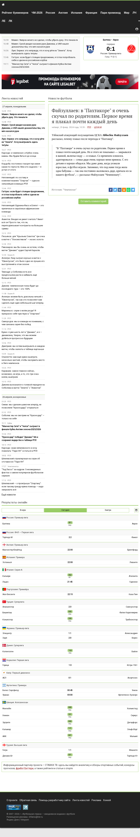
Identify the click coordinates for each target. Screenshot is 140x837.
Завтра (108, 510)
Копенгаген (8, 651)
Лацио (5, 582)
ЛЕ (3, 21)
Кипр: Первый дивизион (18, 673)
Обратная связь (28, 800)
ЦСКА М (98, 127)
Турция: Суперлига (15, 602)
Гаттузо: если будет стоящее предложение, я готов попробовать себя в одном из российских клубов (23, 194)
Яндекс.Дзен (13, 820)
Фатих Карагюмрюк (128, 612)
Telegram (24, 820)
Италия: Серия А (14, 570)
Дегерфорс (132, 722)
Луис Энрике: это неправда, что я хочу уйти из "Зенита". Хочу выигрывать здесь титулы (23, 142)
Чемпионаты (13, 466)
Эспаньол (7, 562)
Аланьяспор (8, 607)
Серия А (10, 255)
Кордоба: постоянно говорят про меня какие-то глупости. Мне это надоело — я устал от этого (21, 166)
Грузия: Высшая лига (16, 745)
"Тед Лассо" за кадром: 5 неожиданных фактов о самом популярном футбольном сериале (22, 472)
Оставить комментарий (93, 201)
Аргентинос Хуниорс (128, 695)
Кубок (9, 423)
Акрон (116, 40)
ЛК (10, 21)
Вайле (135, 651)
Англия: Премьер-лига (17, 545)
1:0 (70, 665)
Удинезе (133, 582)
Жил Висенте (8, 594)
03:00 (69, 695)
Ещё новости (9, 494)
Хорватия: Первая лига (17, 660)
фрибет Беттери (24, 768)
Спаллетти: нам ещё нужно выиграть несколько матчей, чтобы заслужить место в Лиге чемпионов (23, 360)
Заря (4, 638)
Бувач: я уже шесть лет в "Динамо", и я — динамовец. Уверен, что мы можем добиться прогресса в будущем (22, 335)
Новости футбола (60, 98)
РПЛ (89, 127)
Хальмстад (132, 708)
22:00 (70, 550)
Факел (134, 537)
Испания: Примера (15, 557)
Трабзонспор (132, 620)
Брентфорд (132, 550)
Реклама (96, 800)
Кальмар (6, 729)
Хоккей (107, 800)
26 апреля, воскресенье (14, 397)
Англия (63, 12)
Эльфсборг (132, 729)
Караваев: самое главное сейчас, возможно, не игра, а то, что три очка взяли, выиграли (20, 374)
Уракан (5, 695)
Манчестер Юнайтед (12, 550)
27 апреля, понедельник (14, 106)
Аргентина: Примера (16, 685)
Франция (91, 12)
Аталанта (133, 576)
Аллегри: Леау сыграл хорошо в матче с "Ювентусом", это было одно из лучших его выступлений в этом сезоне (23, 261)
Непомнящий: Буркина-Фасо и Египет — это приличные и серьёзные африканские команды (23, 208)
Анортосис (132, 678)
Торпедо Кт (132, 756)
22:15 (70, 594)
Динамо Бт (7, 756)
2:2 (70, 537)
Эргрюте (6, 722)
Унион (135, 690)
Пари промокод (110, 12)
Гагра (4, 750)
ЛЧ (134, 12)
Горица (5, 665)
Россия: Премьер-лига (110, 53)
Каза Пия (133, 594)
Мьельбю (6, 708)
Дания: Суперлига (15, 645)
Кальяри (6, 576)
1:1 (70, 633)
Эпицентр (7, 633)
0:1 (70, 678)
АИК (4, 736)
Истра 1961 (132, 665)
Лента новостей (12, 98)
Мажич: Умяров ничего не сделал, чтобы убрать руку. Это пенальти (45, 40)
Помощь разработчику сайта (54, 800)
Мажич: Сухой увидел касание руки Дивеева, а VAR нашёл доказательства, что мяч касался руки (23, 128)
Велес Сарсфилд (10, 690)
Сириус (134, 715)
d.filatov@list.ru (36, 817)
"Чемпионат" (70, 189)
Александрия (131, 633)
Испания (76, 12)
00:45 (69, 690)
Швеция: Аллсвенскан (17, 702)
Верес (135, 638)
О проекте (12, 800)
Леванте (134, 562)
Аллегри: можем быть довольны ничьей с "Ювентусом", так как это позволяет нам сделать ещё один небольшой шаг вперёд (22, 299)
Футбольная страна (32, 814)
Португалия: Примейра (17, 589)
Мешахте (133, 750)
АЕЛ (4, 678)
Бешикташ (7, 612)
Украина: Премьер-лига (17, 628)
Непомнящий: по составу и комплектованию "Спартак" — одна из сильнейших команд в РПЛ (21, 180)
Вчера (23, 510)
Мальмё (134, 736)
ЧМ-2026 (37, 12)
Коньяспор (7, 620)
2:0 (70, 638)
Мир (126, 12)
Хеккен (5, 715)
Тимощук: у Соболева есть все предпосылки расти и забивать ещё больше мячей (19, 275)
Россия (50, 12)
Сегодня (65, 510)
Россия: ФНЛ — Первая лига (20, 532)
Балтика (107, 40)
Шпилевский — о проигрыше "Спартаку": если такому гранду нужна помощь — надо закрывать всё (22, 486)
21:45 (69, 582)
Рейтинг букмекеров (15, 12)
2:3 (70, 607)
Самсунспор (132, 607)
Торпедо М (7, 537)
